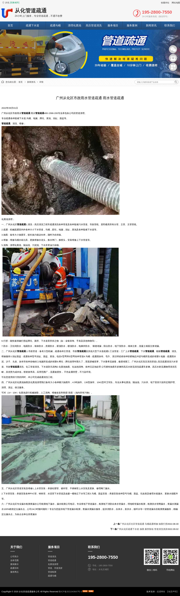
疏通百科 (14, 568)
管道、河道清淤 (55, 568)
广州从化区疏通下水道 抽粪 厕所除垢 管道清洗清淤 (142, 529)
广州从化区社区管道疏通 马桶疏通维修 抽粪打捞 (143, 524)
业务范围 (14, 560)
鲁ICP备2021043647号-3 (70, 591)
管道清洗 (52, 556)
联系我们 (169, 25)
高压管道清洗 (94, 25)
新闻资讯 (151, 25)
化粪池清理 (53, 564)
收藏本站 (165, 2)
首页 (10, 25)
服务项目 (113, 25)
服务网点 (14, 572)
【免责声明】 (172, 591)
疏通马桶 (55, 25)
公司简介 (14, 556)
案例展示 (14, 564)
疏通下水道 (32, 25)
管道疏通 (52, 560)
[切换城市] (14, 2)
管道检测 (52, 572)
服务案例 (132, 25)
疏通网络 (161, 591)
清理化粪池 (74, 25)
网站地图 (176, 2)
